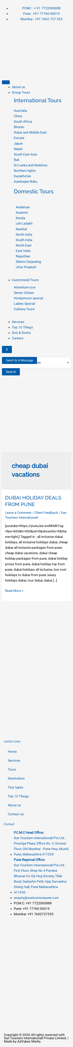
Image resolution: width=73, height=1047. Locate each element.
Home (12, 752)
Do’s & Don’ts (21, 333)
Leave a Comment (18, 513)
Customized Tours (25, 280)
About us (18, 87)
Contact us (16, 814)
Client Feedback (46, 513)
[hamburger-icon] (6, 82)
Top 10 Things (22, 327)
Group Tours (21, 92)
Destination (16, 778)
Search (11, 372)
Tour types (15, 787)
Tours (12, 769)
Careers (17, 338)
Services (18, 322)
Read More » (14, 590)
